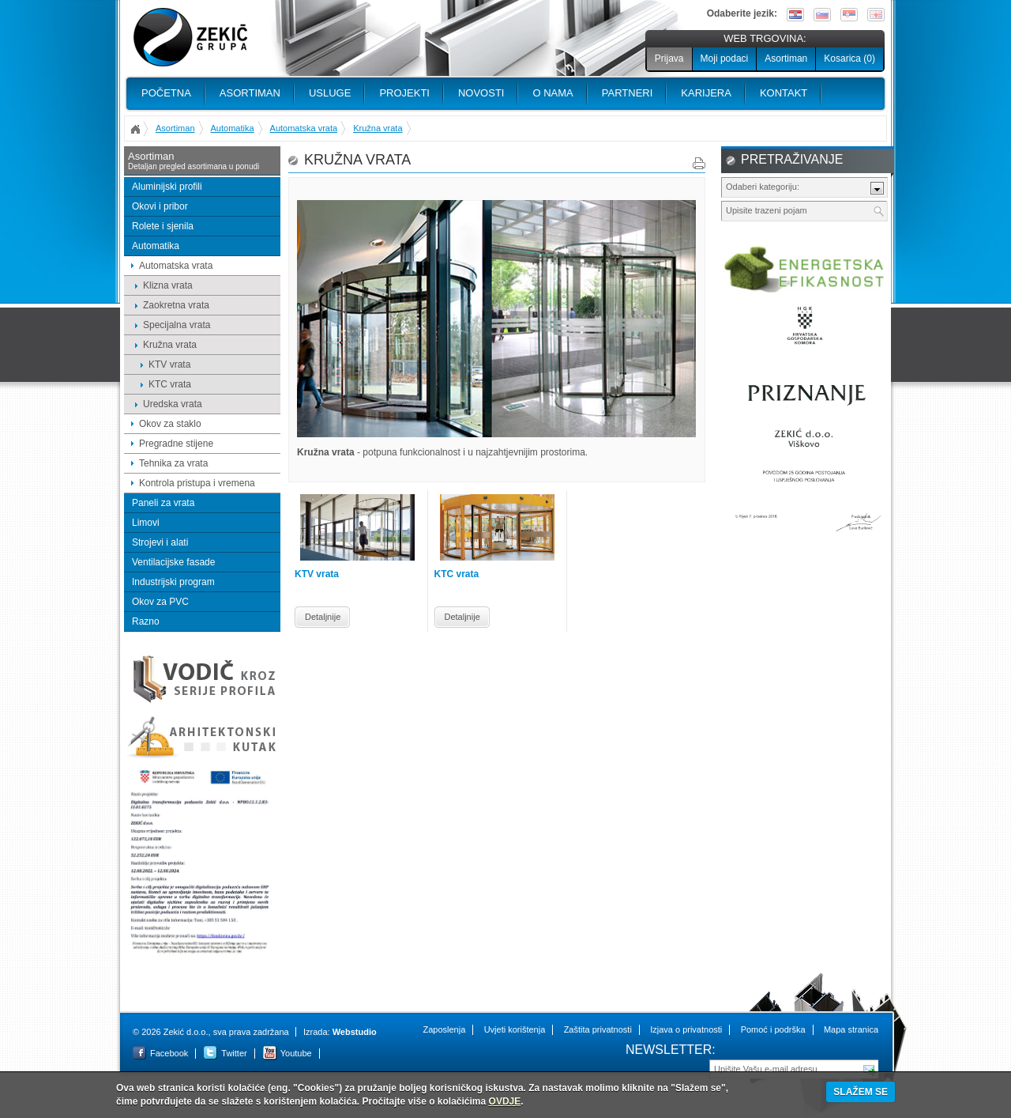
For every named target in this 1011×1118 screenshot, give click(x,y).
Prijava (669, 58)
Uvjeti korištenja (515, 1029)
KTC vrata (169, 384)
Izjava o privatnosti (686, 1029)
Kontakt (783, 93)
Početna (166, 93)
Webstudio (355, 1032)
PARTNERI (627, 93)
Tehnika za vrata (173, 463)
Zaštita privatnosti (598, 1029)
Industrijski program (173, 581)
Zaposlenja (444, 1029)
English (876, 14)
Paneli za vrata (163, 502)
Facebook (169, 1053)
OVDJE (505, 1101)
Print (699, 163)
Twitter (233, 1053)
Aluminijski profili (167, 186)
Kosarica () (849, 58)
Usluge (330, 93)
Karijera (706, 93)
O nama (552, 93)
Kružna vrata (377, 128)
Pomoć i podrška (773, 1029)
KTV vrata (169, 364)
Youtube (296, 1053)
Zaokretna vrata (176, 305)
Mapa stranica (851, 1029)
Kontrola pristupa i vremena (197, 483)
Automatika (232, 128)
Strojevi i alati (160, 542)
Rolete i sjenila (163, 226)
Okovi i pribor (160, 206)
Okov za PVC (160, 601)
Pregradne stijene (176, 443)
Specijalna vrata (176, 324)
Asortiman (786, 58)
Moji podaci (725, 58)
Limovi (146, 522)
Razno (146, 621)
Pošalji (869, 1068)
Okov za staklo (170, 423)
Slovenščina (822, 14)
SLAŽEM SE (860, 1091)
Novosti (481, 93)
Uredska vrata (172, 404)
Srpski (849, 14)
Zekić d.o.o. (190, 37)
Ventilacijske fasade (173, 562)
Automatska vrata (304, 128)
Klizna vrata (168, 285)
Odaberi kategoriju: (762, 186)
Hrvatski (795, 14)
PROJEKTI (404, 93)
